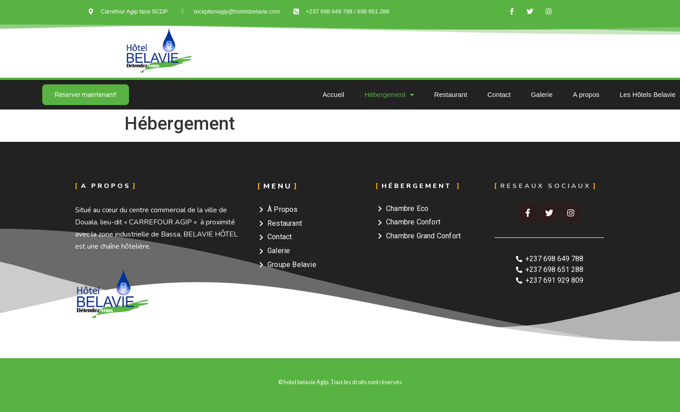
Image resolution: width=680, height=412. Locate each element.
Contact (499, 94)
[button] (85, 94)
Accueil (333, 94)
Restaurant (450, 94)
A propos (586, 94)
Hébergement (389, 95)
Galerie (541, 94)
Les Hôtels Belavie (648, 94)
